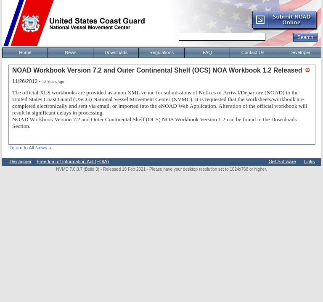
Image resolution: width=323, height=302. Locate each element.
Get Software (282, 161)
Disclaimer (21, 161)
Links (309, 161)
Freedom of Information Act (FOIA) (73, 161)
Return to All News (27, 147)
